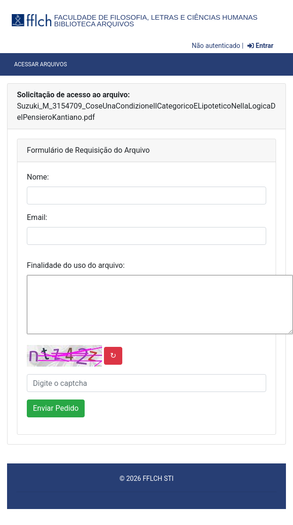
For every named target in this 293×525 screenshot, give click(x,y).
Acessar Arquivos (40, 64)
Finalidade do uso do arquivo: (76, 265)
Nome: (38, 176)
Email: (37, 217)
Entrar (260, 45)
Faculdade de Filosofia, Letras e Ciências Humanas (156, 17)
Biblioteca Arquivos (94, 24)
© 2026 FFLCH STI (146, 478)
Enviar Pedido (56, 408)
